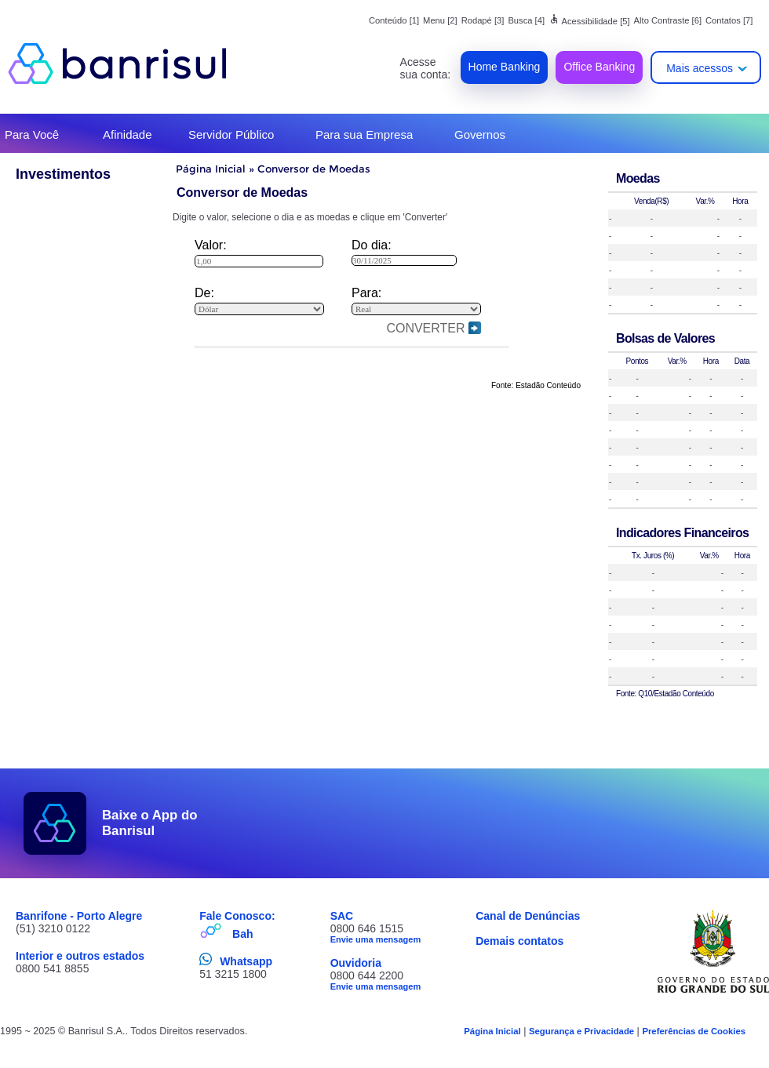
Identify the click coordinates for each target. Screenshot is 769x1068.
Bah (242, 934)
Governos (479, 134)
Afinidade (127, 134)
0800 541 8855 (52, 968)
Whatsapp (246, 961)
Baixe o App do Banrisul (150, 823)
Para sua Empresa (364, 134)
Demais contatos (519, 941)
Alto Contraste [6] (668, 20)
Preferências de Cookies (693, 1031)
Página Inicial (211, 168)
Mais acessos (699, 68)
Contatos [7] (729, 20)
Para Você (32, 134)
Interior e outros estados (80, 956)
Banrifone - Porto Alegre (79, 916)
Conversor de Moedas (313, 168)
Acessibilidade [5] (589, 21)
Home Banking (504, 66)
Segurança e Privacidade (581, 1031)
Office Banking (599, 66)
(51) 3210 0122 (53, 928)
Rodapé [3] (483, 20)
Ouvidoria (355, 963)
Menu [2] (440, 20)
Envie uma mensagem (375, 939)
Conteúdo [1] (394, 20)
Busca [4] (526, 20)
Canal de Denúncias (528, 916)
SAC (342, 916)
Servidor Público (231, 134)
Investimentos (63, 174)
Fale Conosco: (237, 916)
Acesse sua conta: (425, 68)
